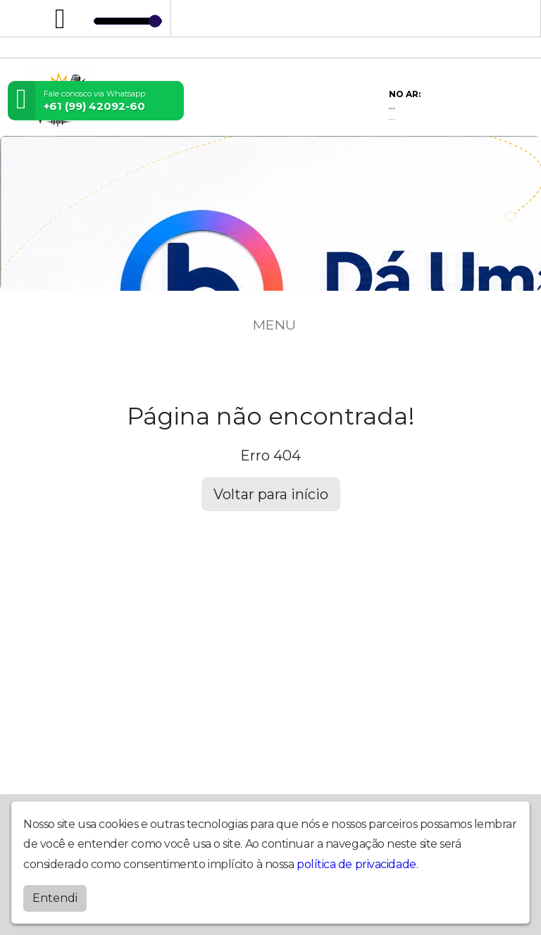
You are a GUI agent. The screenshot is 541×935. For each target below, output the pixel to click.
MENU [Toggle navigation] (270, 324)
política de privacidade (356, 864)
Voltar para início (270, 494)
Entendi (54, 898)
